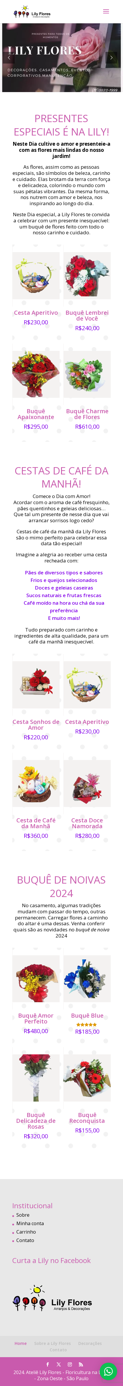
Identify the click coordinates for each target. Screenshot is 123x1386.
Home (21, 1343)
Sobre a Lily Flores (52, 1343)
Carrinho (26, 1232)
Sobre (23, 1215)
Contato (25, 1240)
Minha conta (30, 1223)
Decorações (90, 1343)
